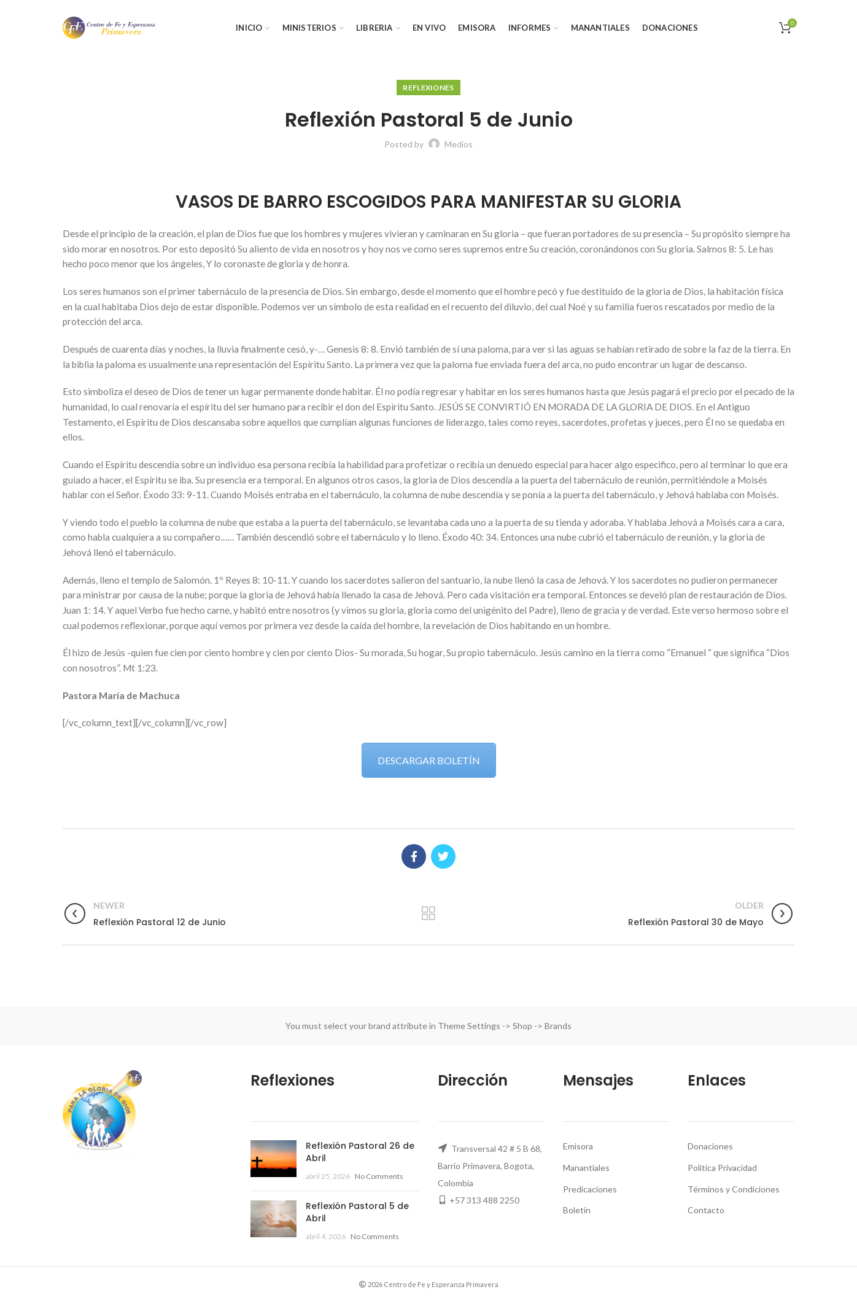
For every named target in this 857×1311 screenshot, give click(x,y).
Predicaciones (590, 1189)
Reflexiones (428, 87)
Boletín (577, 1210)
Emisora (578, 1146)
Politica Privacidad (722, 1167)
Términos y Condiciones (734, 1189)
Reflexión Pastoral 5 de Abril (357, 1212)
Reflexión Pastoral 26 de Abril (360, 1152)
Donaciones (710, 1146)
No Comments (379, 1176)
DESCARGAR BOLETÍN (429, 760)
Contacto (706, 1210)
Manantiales (586, 1167)
